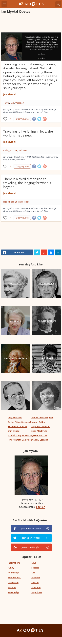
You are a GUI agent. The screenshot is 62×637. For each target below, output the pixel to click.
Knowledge (13, 592)
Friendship (13, 572)
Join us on (31, 528)
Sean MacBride (39, 430)
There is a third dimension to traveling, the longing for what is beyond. (27, 183)
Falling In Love (10, 150)
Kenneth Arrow (39, 435)
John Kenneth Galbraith (20, 439)
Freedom (36, 587)
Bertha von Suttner (17, 426)
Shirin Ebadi (14, 430)
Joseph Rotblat (38, 422)
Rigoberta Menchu (40, 426)
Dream (35, 582)
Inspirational (14, 562)
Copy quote (22, 119)
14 (9, 166)
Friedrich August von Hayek (22, 435)
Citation (40, 506)
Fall (20, 150)
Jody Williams (15, 417)
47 (9, 118)
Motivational (14, 577)
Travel (6, 102)
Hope (26, 201)
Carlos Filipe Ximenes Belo (21, 422)
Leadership (13, 582)
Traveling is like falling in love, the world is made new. (28, 133)
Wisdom (35, 577)
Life (33, 572)
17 (9, 217)
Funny (11, 567)
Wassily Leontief (39, 439)
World (26, 150)
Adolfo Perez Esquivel (42, 417)
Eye (12, 102)
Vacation (19, 102)
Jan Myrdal (9, 94)
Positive (12, 587)
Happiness (8, 201)
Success (19, 201)
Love (33, 562)
